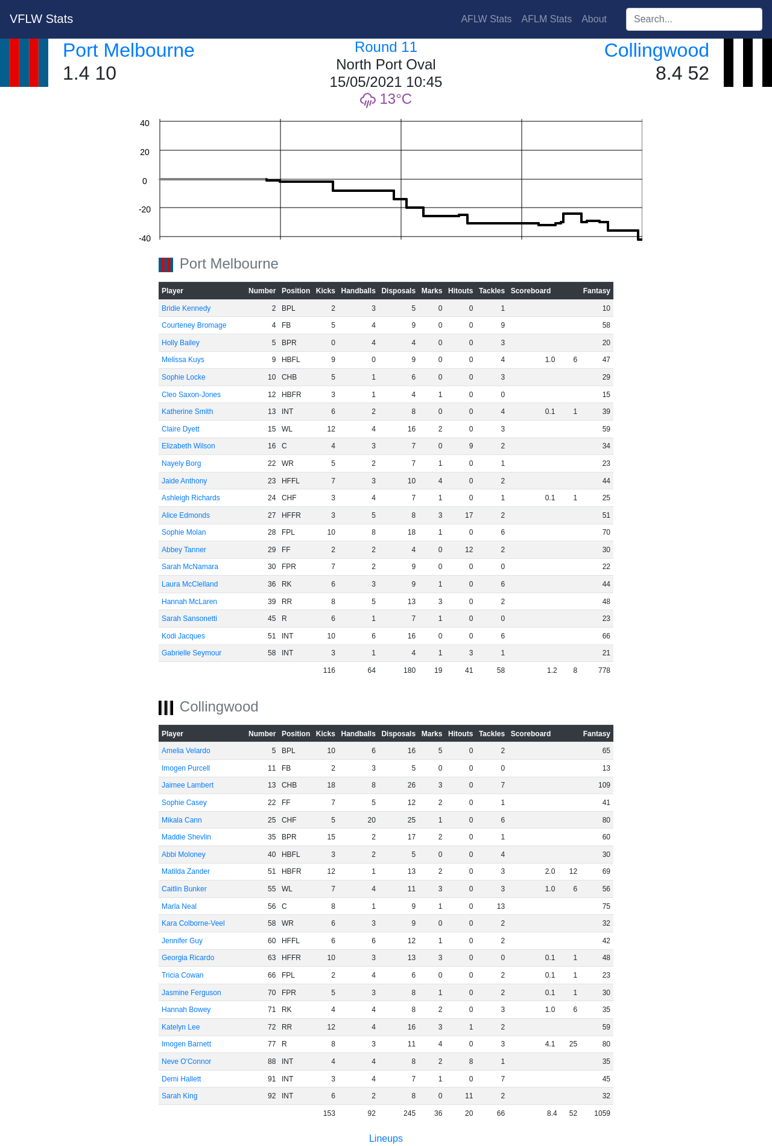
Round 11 (386, 47)
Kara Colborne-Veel (193, 923)
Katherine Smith (187, 411)
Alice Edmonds (186, 515)
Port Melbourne (129, 50)
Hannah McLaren (189, 601)
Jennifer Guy (182, 941)
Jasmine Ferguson (191, 992)
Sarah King (179, 1096)
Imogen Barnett (186, 1044)
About (594, 19)
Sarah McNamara (190, 566)
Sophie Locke (184, 377)
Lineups (386, 1138)
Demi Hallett (181, 1079)
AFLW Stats (486, 19)
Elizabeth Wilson (188, 446)
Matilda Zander (186, 871)
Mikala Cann (182, 820)
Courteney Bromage (194, 325)
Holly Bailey (181, 343)
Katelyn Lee (181, 1027)
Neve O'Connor (186, 1061)
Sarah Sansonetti (189, 618)
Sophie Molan (184, 532)
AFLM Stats (547, 19)
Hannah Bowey (186, 1009)
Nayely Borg (181, 463)
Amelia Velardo (186, 750)
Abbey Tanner (184, 550)
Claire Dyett (181, 429)
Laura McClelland (190, 584)
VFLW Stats (41, 18)
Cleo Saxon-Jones (191, 394)
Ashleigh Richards (191, 498)
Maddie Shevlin (186, 837)
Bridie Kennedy (186, 308)
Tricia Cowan (183, 975)
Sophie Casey (184, 802)
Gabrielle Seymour (191, 653)
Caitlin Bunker (184, 889)
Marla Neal (179, 906)
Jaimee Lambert (188, 785)
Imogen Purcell (186, 768)
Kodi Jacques (183, 636)
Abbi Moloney (184, 854)
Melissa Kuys (183, 359)
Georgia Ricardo (188, 957)
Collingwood (656, 50)
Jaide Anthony (184, 481)
